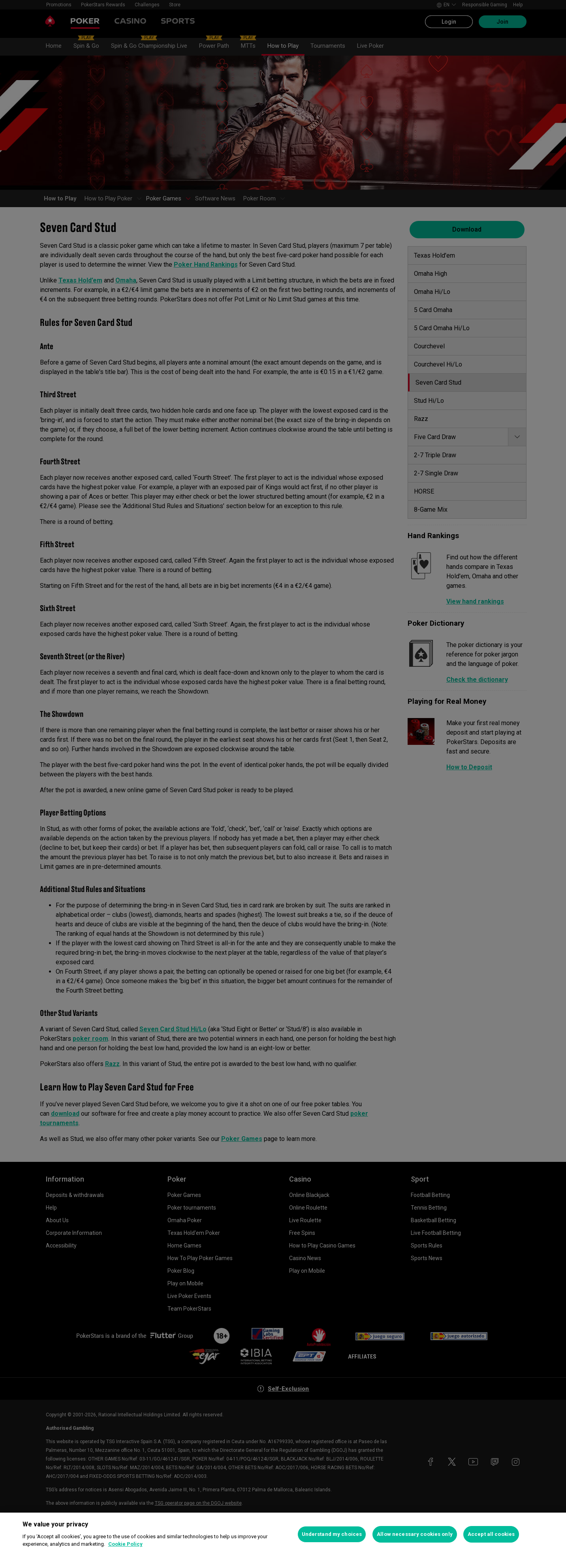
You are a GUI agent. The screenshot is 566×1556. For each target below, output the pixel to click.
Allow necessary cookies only (415, 1534)
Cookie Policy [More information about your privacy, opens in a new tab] (125, 1544)
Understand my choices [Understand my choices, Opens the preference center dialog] (332, 1534)
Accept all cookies (491, 1534)
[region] (283, 1534)
